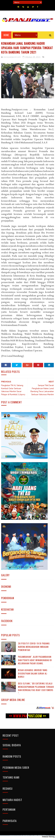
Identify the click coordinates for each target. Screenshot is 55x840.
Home (6, 35)
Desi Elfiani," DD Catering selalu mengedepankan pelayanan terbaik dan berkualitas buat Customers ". (36, 688)
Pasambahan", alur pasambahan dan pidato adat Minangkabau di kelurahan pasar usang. (35, 660)
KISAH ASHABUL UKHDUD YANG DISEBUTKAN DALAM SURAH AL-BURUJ (33, 673)
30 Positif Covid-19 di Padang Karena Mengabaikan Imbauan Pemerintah (34, 647)
